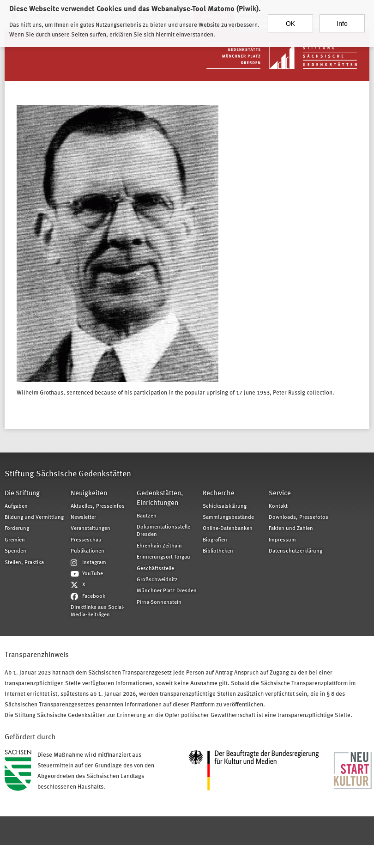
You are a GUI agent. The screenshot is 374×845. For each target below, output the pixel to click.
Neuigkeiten (89, 493)
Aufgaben (16, 506)
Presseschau (86, 540)
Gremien (15, 540)
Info (342, 17)
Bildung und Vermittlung (34, 517)
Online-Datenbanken (228, 528)
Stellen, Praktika (24, 562)
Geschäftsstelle (155, 568)
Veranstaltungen (90, 528)
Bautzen (147, 516)
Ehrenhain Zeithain (159, 546)
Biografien (215, 540)
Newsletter (83, 517)
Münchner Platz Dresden (167, 591)
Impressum (282, 540)
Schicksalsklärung (225, 506)
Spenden (15, 551)
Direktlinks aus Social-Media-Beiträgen (98, 611)
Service (280, 493)
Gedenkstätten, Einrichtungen (160, 498)
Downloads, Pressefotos (298, 517)
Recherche (219, 493)
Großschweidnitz (157, 580)
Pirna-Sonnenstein (159, 602)
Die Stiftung (22, 493)
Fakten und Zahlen (291, 528)
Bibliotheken (218, 551)
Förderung (17, 528)
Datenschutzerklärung (295, 551)
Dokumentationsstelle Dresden (163, 530)
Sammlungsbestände (228, 517)
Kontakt (278, 506)
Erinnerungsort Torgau (163, 557)
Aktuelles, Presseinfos (98, 506)
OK (290, 17)
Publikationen (87, 551)
